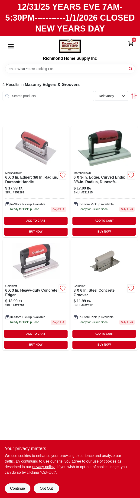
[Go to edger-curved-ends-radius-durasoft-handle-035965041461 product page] (104, 181)
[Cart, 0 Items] (130, 43)
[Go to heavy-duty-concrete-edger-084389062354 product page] (36, 294)
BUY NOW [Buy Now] (35, 231)
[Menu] (11, 47)
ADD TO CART (35, 220)
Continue (17, 488)
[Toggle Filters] (134, 96)
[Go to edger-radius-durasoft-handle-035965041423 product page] (36, 181)
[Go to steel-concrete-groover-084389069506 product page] (104, 294)
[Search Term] (70, 68)
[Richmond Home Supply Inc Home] (70, 46)
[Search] (130, 68)
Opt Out (46, 488)
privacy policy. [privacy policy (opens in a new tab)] (43, 467)
